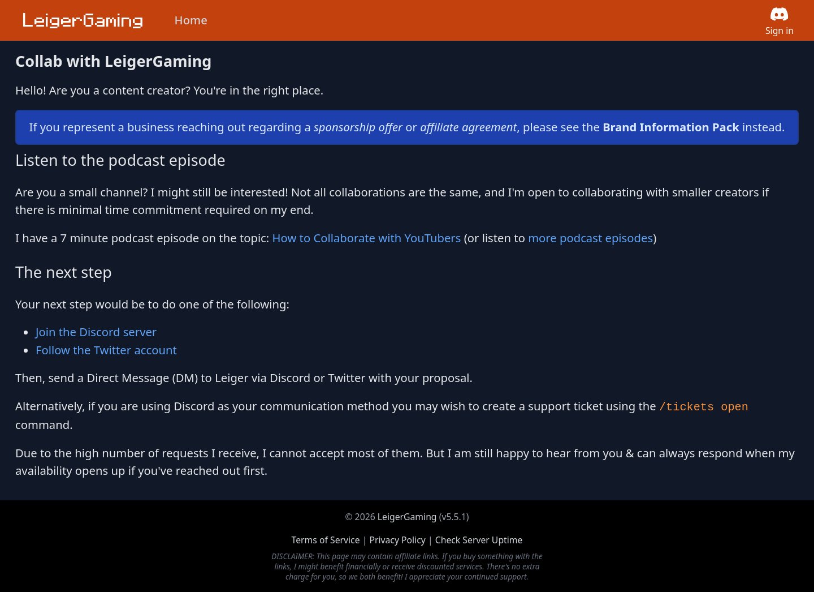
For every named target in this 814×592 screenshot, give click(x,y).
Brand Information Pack (671, 127)
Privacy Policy (397, 540)
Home (191, 20)
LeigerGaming (407, 517)
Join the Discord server (96, 332)
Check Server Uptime (479, 540)
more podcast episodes (590, 238)
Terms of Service (326, 540)
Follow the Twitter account (106, 350)
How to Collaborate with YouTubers (366, 238)
